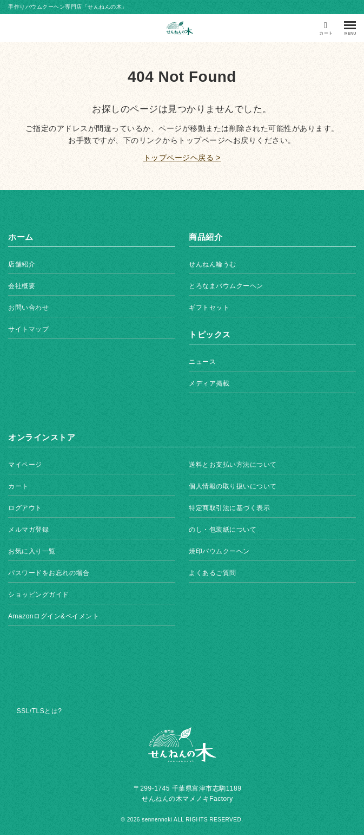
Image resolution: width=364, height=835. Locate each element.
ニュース (202, 362)
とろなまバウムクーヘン (226, 286)
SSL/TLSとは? (39, 711)
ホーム (21, 237)
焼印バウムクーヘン (219, 551)
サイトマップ (28, 329)
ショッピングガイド (38, 594)
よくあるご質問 (212, 573)
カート (18, 486)
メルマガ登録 (28, 529)
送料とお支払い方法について (233, 464)
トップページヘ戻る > (182, 157)
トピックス (210, 334)
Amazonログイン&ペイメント (53, 616)
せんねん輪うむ (212, 264)
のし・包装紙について (222, 529)
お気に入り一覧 (32, 551)
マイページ (25, 464)
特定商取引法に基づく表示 (229, 508)
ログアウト (25, 508)
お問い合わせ (28, 307)
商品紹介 (205, 237)
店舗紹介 (21, 264)
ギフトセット (209, 307)
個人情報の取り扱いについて (233, 486)
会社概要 (21, 286)
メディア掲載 (209, 383)
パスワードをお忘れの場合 (48, 573)
